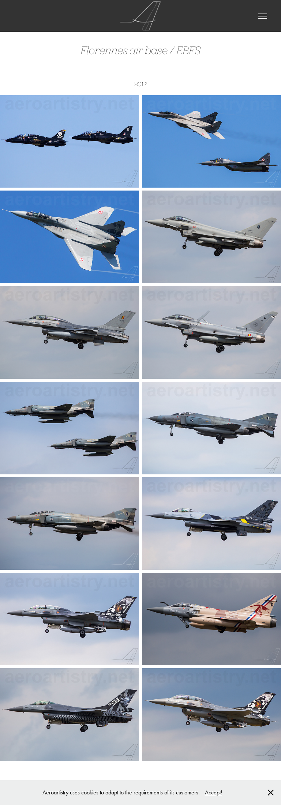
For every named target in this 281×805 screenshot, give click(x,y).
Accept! (213, 792)
